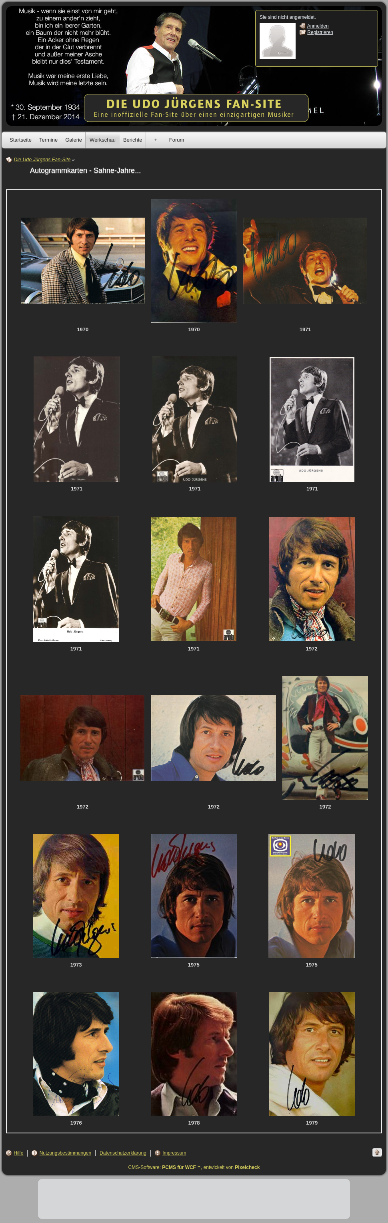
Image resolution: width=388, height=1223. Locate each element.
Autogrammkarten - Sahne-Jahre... (85, 170)
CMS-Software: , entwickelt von (194, 1167)
